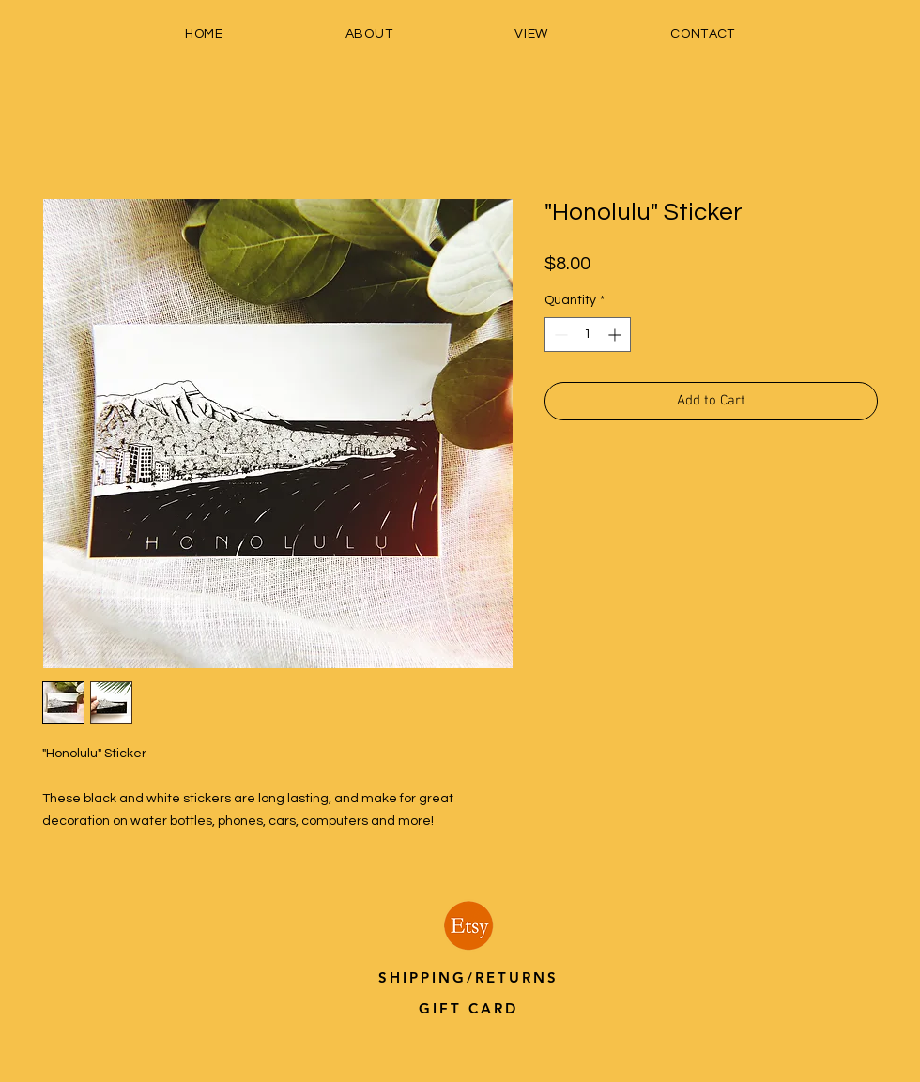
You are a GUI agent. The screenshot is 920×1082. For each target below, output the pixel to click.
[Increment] (616, 334)
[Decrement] (559, 334)
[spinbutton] (588, 334)
